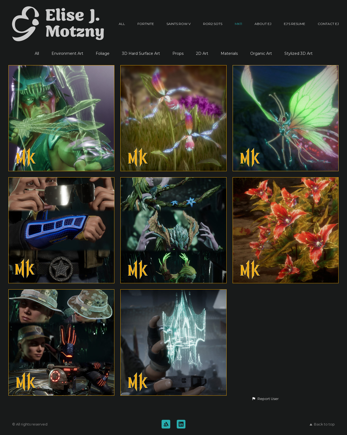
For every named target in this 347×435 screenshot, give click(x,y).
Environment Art (67, 53)
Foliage (103, 53)
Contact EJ (328, 24)
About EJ (263, 24)
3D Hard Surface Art (141, 53)
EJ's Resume (294, 24)
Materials (229, 53)
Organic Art (261, 53)
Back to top (322, 424)
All (122, 24)
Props (178, 53)
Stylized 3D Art (298, 53)
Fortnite (145, 24)
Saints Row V (178, 24)
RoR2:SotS (212, 24)
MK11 (238, 24)
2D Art (202, 53)
